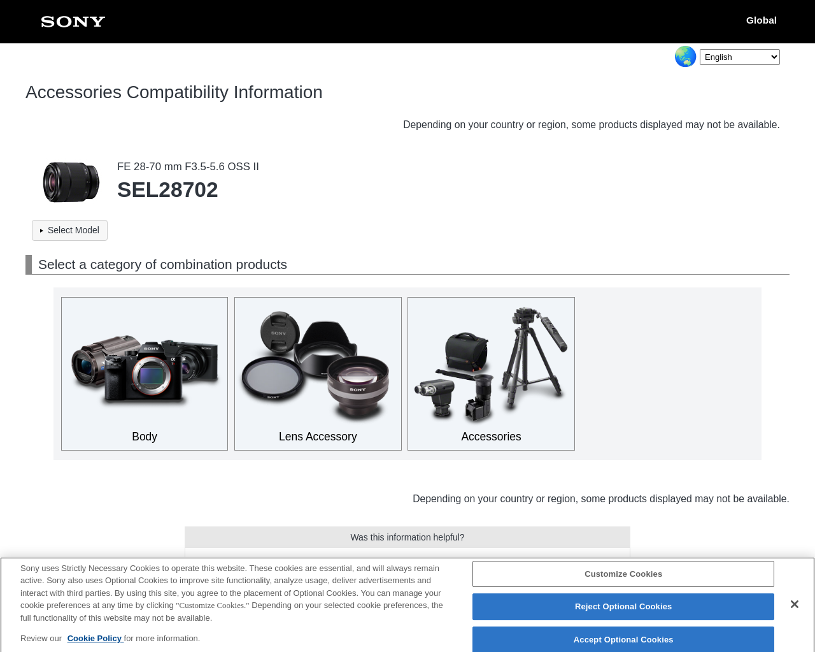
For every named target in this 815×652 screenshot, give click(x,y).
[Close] (795, 609)
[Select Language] (740, 57)
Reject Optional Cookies (623, 612)
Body (144, 436)
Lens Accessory (318, 436)
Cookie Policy (95, 644)
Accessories (491, 436)
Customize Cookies (623, 579)
